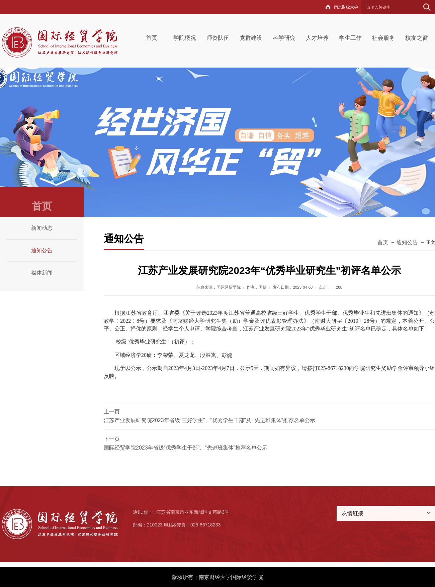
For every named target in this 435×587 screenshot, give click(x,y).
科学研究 (284, 38)
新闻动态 (42, 228)
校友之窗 (416, 38)
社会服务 (383, 38)
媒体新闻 (42, 273)
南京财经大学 (346, 7)
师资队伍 (217, 38)
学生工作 (350, 38)
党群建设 (251, 38)
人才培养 (317, 38)
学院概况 (184, 38)
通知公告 (42, 250)
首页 (151, 38)
